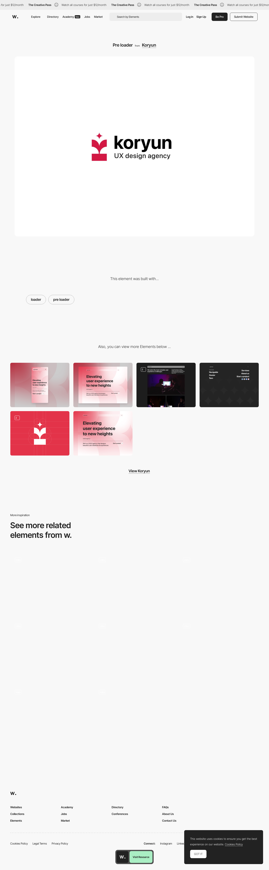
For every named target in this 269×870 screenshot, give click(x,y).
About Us (168, 814)
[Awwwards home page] (122, 857)
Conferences (120, 814)
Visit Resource (141, 857)
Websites (16, 807)
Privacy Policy (60, 843)
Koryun (149, 45)
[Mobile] (39, 385)
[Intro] (134, 716)
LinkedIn (182, 843)
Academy (71, 16)
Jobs (87, 16)
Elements (16, 820)
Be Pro (220, 16)
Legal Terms (40, 843)
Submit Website (243, 16)
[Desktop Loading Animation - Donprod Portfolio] (218, 583)
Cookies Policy (19, 843)
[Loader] (134, 583)
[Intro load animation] (134, 650)
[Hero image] (103, 433)
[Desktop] (103, 385)
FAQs (165, 807)
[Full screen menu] (229, 385)
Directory (53, 16)
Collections (17, 814)
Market (98, 16)
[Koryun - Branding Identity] (39, 433)
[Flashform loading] (50, 583)
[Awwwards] (15, 16)
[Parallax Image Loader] (50, 650)
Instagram (166, 843)
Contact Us (169, 820)
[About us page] (166, 385)
